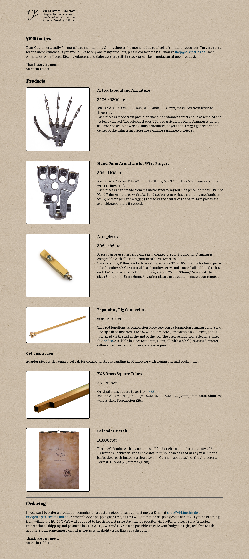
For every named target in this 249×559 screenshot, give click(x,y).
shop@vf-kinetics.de (189, 52)
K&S (151, 391)
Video (108, 340)
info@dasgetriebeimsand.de (47, 516)
